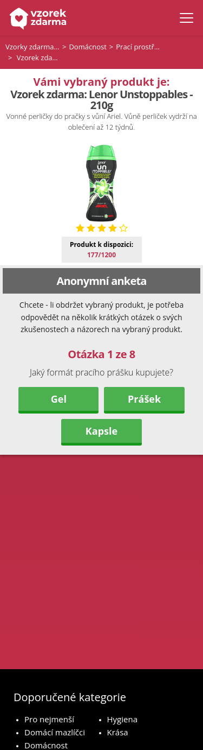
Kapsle (101, 430)
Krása (117, 732)
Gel (59, 398)
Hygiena (122, 719)
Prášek (144, 398)
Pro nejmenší (49, 719)
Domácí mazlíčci (54, 732)
